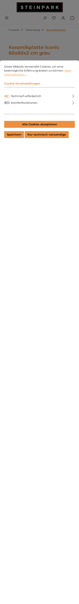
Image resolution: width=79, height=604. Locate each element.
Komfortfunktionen (24, 102)
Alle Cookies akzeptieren (39, 124)
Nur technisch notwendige (46, 134)
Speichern (14, 134)
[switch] (7, 102)
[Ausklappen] (73, 95)
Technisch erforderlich (26, 96)
